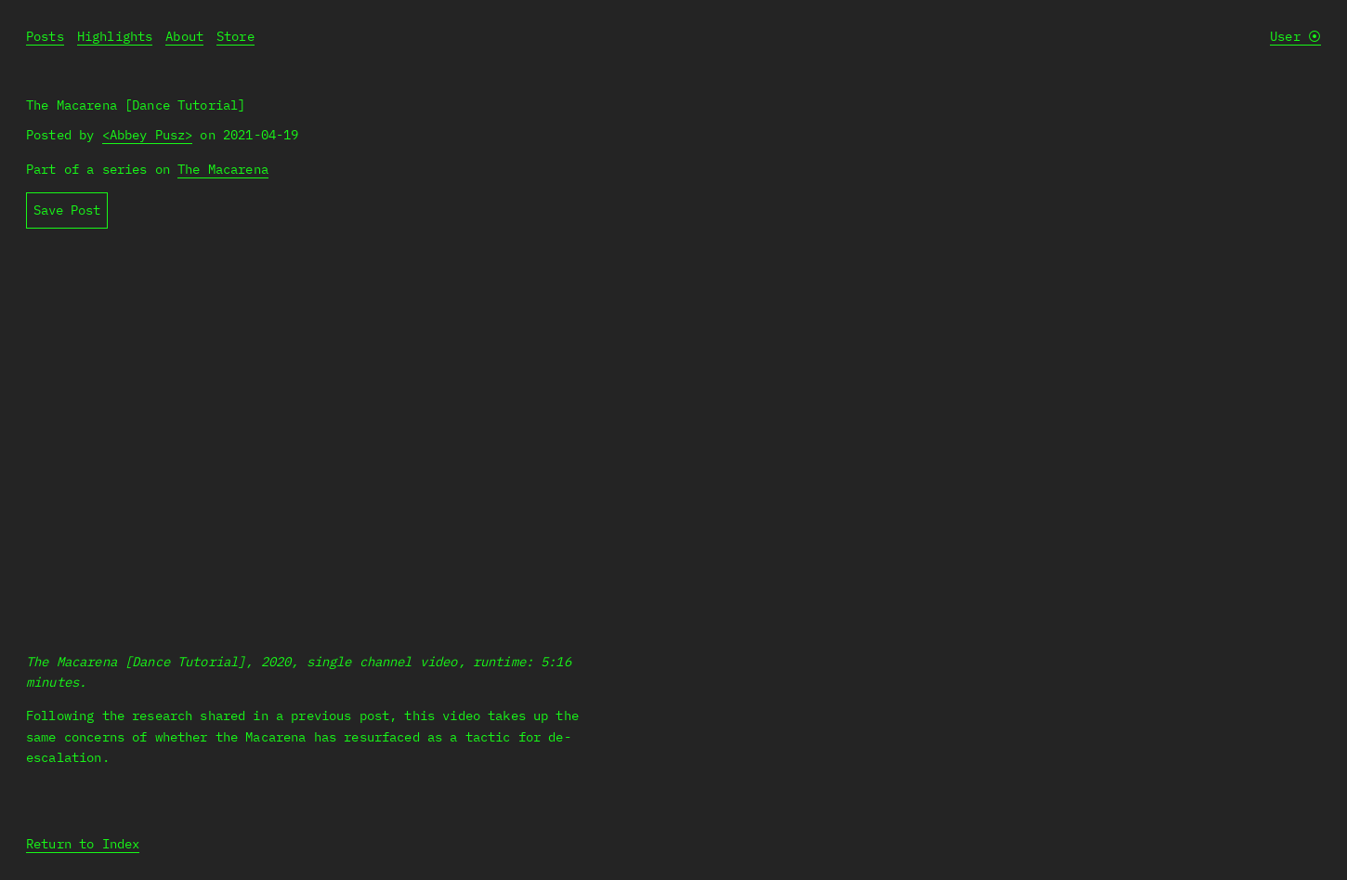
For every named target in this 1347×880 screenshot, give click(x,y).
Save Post (66, 210)
